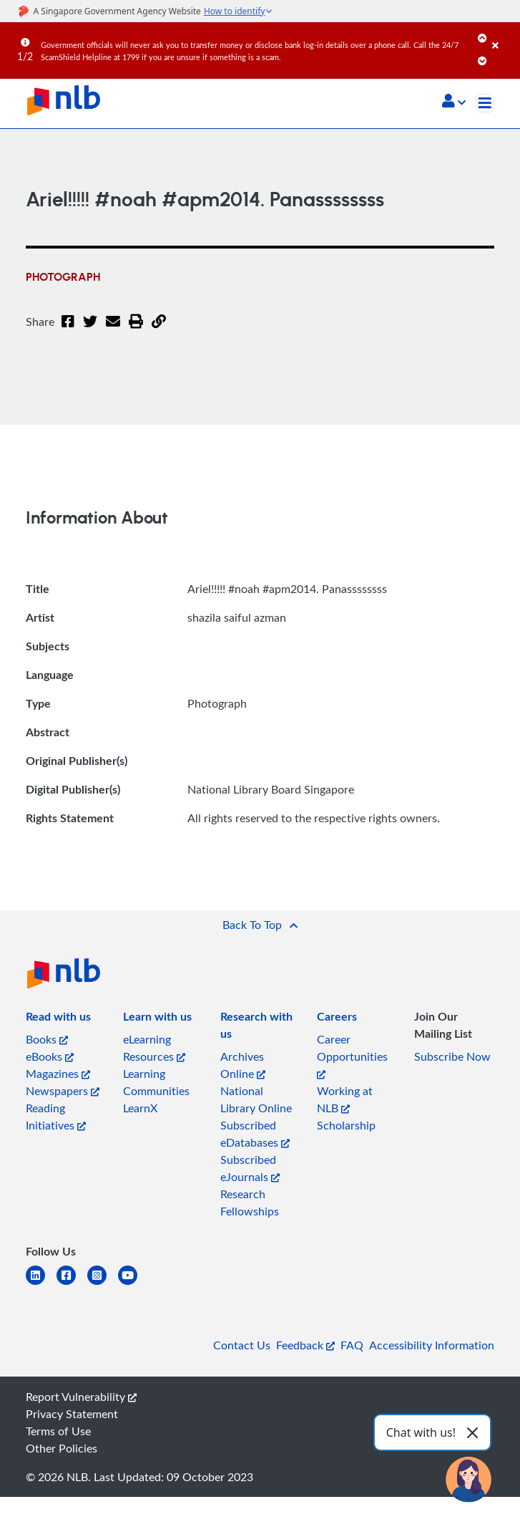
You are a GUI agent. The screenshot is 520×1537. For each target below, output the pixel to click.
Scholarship (346, 1125)
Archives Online (242, 1065)
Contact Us (241, 1345)
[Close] (503, 35)
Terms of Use (58, 1431)
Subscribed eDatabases (255, 1133)
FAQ (351, 1345)
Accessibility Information (431, 1345)
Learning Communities (156, 1082)
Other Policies (61, 1448)
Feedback (305, 1345)
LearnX (140, 1108)
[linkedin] (41, 1284)
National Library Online (256, 1099)
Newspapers (62, 1091)
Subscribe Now (452, 1056)
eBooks (50, 1056)
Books (47, 1039)
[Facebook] (68, 330)
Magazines (58, 1073)
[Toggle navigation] (485, 103)
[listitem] (58, 1019)
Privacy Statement (72, 1414)
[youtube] (133, 1284)
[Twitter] (90, 330)
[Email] (113, 330)
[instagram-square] (102, 1284)
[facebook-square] (72, 1284)
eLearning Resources (154, 1047)
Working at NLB (345, 1099)
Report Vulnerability (81, 1396)
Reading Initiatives (56, 1116)
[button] (454, 102)
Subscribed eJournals (250, 1168)
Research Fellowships (249, 1202)
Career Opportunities (352, 1055)
